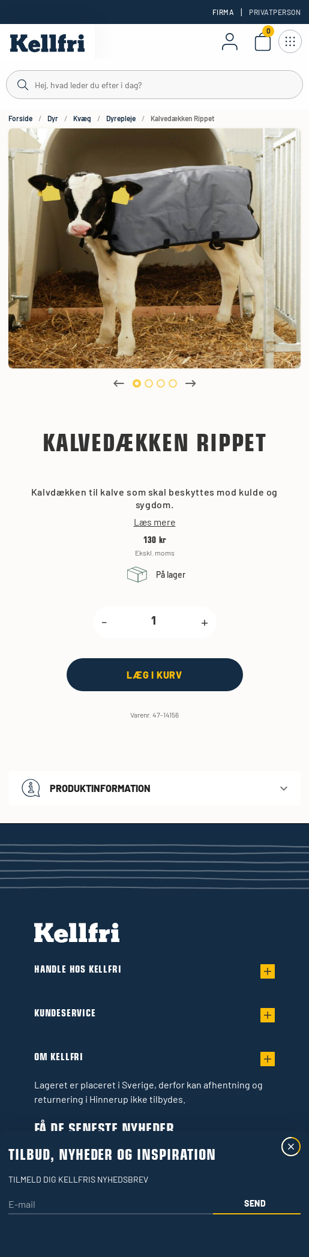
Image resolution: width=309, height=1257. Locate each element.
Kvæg (82, 118)
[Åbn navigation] (290, 41)
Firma (223, 12)
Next (191, 383)
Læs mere (155, 522)
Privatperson (275, 12)
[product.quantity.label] (154, 622)
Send (255, 1203)
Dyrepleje (121, 118)
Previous (119, 383)
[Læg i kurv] (155, 674)
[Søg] (154, 84)
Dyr (52, 118)
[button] (154, 788)
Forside (20, 118)
